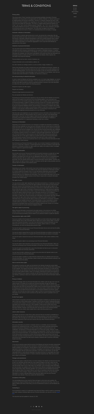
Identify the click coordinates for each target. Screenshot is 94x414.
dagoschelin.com (34, 18)
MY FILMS (75, 8)
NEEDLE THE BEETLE (75, 11)
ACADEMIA (75, 13)
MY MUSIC (75, 10)
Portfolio (75, 5)
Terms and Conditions (37, 409)
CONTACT (75, 16)
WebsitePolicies (40, 374)
